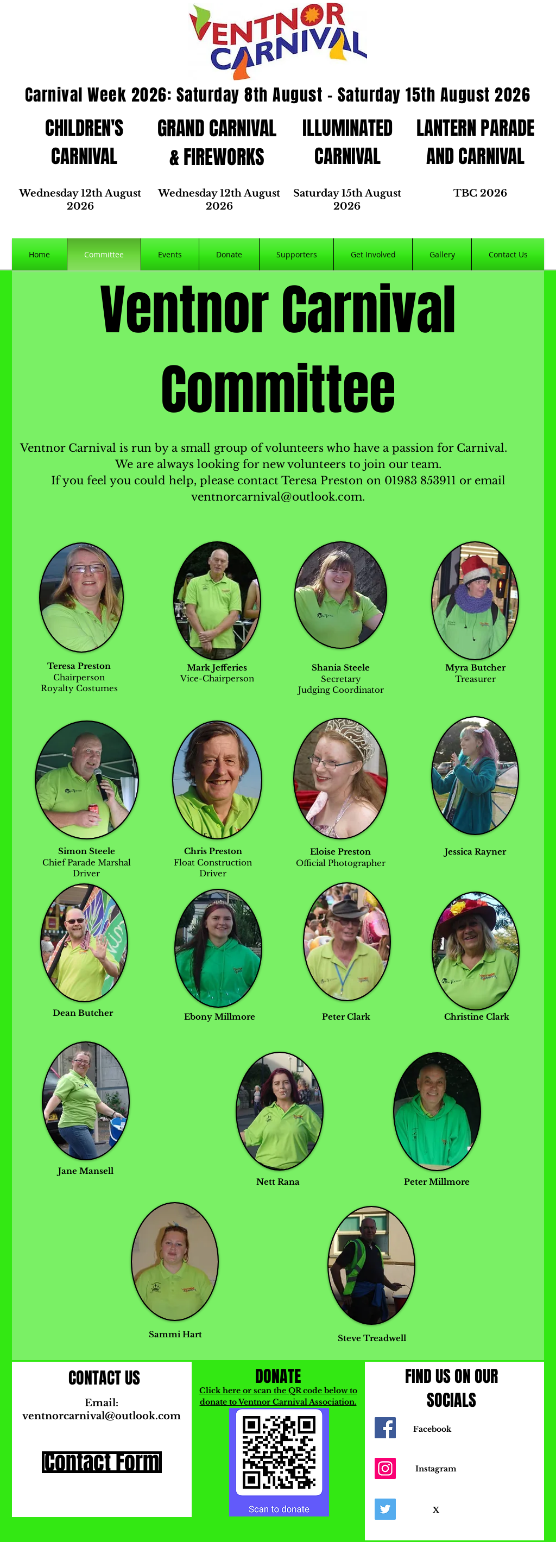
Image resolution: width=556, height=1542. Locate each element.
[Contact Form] (102, 1462)
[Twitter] (385, 1509)
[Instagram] (385, 1468)
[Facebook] (385, 1427)
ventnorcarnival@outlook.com (276, 496)
